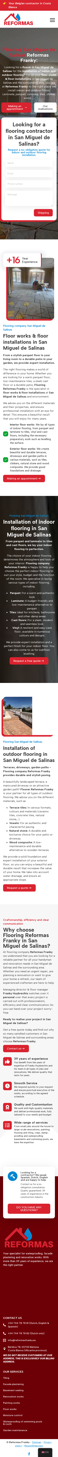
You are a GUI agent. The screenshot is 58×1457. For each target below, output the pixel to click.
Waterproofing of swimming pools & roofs (22, 1422)
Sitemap (36, 1442)
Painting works (11, 1403)
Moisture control (12, 1415)
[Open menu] (52, 20)
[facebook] (29, 1453)
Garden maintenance (15, 1430)
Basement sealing (13, 1390)
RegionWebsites (33, 1445)
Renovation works (13, 1396)
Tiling (6, 1378)
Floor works (10, 1409)
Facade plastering (13, 1384)
